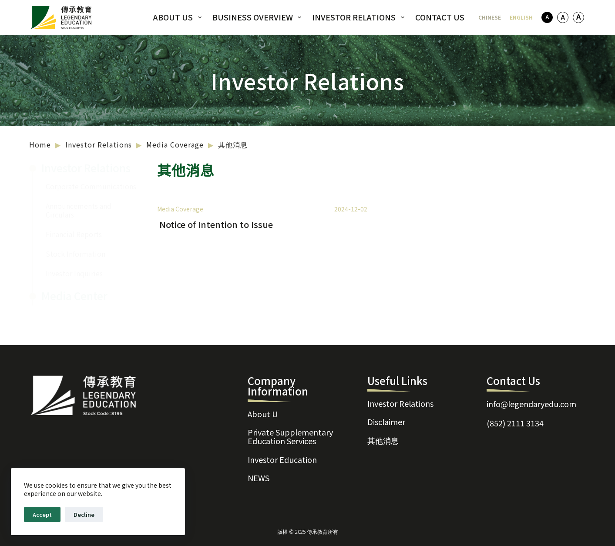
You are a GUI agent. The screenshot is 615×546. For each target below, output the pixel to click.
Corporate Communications (91, 186)
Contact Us (439, 17)
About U (263, 402)
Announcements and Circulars (78, 210)
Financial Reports (74, 234)
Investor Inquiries (74, 273)
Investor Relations (360, 17)
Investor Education (282, 454)
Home (40, 144)
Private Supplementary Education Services (290, 428)
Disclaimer (386, 413)
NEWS (258, 476)
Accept (42, 514)
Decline (84, 514)
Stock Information (75, 253)
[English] (521, 17)
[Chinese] (489, 17)
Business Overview (258, 17)
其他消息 (383, 435)
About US (179, 17)
